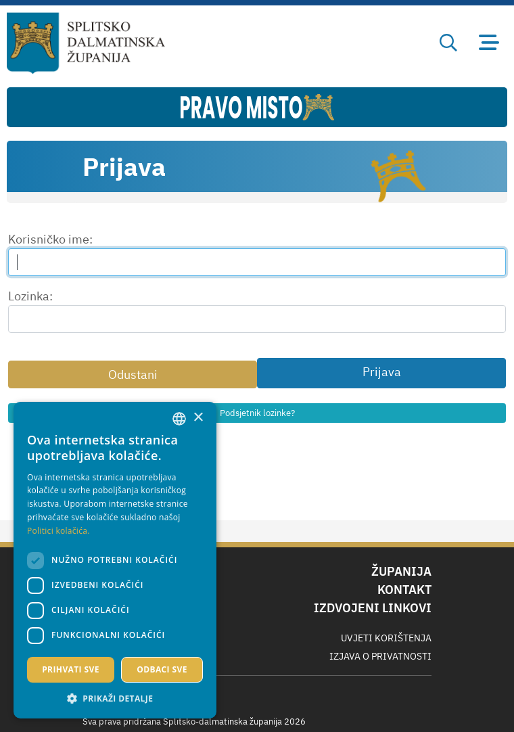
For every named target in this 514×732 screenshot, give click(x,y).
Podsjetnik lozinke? (257, 413)
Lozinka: (30, 296)
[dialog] (115, 560)
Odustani (133, 374)
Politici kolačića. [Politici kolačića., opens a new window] (58, 530)
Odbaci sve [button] (162, 669)
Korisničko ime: (50, 239)
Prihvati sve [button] (70, 669)
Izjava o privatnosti (380, 656)
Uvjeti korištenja (386, 638)
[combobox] (179, 419)
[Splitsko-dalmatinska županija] (86, 43)
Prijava (382, 372)
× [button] (198, 418)
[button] (115, 698)
